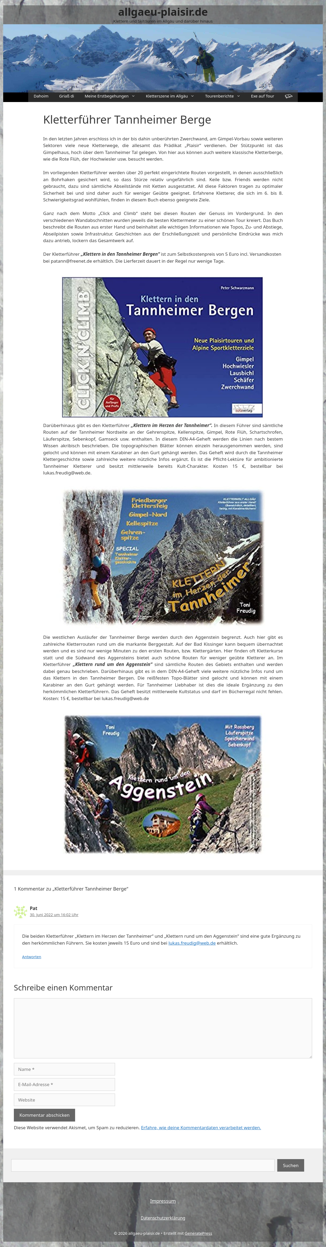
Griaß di (66, 96)
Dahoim (41, 96)
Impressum (163, 1201)
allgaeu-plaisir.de (163, 11)
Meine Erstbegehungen (113, 96)
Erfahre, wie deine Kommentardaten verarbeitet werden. (201, 1127)
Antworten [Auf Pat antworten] (31, 956)
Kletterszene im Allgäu (173, 96)
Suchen (291, 1165)
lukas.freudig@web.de (191, 943)
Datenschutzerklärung (163, 1218)
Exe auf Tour (262, 96)
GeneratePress (198, 1233)
